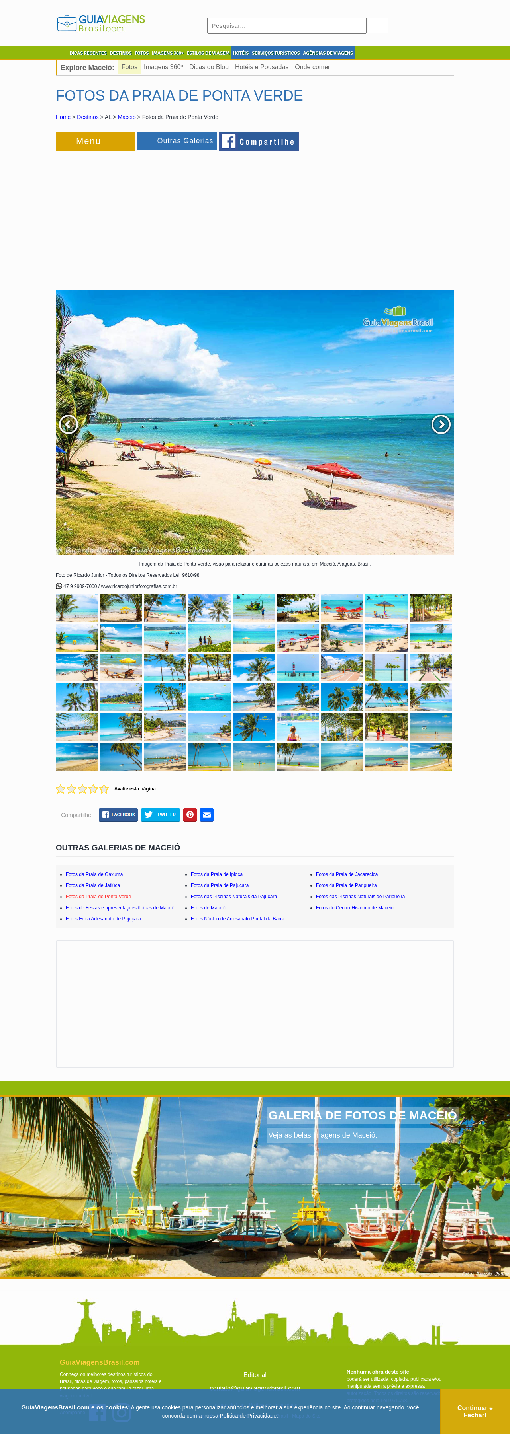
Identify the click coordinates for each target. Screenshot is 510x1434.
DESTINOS (120, 53)
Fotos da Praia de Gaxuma (94, 874)
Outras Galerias (185, 141)
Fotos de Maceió (208, 908)
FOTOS (142, 53)
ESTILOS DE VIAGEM (208, 53)
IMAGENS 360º (167, 53)
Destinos (87, 117)
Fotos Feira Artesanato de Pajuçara (103, 919)
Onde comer (312, 67)
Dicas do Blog (209, 67)
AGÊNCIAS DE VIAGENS (328, 53)
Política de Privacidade (248, 1416)
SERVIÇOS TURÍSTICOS (276, 53)
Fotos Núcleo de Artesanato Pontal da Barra (237, 919)
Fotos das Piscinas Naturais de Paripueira (360, 896)
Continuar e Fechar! (475, 1411)
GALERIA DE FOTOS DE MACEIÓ (363, 1115)
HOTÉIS (241, 53)
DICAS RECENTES (87, 53)
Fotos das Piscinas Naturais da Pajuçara (234, 896)
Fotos (129, 67)
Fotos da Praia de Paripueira (346, 885)
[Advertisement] (143, 216)
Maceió (127, 117)
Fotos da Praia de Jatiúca (93, 885)
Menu (88, 141)
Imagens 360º (163, 67)
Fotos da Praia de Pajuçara (220, 885)
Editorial (255, 1375)
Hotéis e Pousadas (261, 67)
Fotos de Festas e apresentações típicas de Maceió (120, 908)
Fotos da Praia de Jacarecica (347, 874)
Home (63, 117)
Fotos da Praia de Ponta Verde (98, 896)
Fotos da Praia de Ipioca (217, 874)
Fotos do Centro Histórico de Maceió (355, 908)
